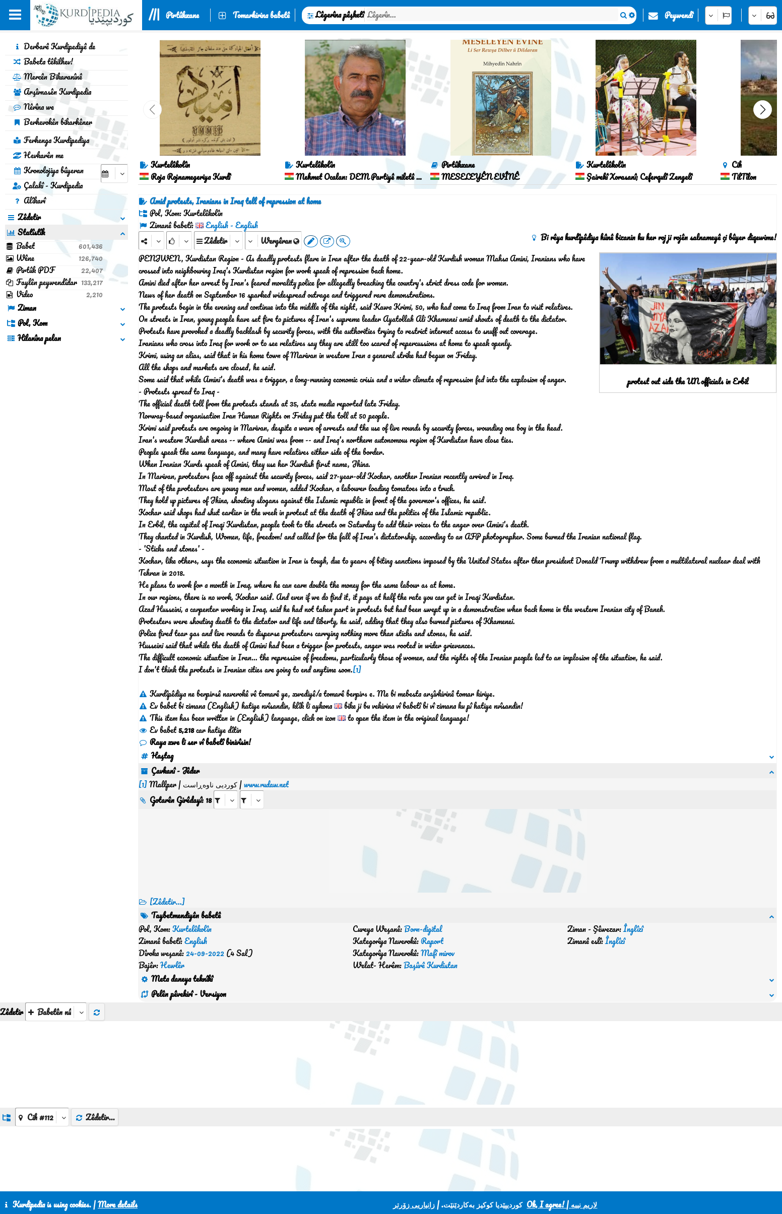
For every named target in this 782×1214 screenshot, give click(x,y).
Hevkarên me (38, 155)
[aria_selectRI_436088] (225, 787)
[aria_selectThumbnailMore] (56, 951)
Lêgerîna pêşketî (339, 15)
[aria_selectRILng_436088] (252, 787)
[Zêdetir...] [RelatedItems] (167, 890)
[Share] (151, 240)
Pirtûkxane (182, 15)
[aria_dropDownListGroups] (42, 1056)
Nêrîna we (33, 107)
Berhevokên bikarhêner (52, 122)
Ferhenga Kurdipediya (51, 140)
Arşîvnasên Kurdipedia (52, 92)
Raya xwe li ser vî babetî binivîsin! (195, 742)
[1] (357, 669)
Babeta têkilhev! (43, 61)
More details (118, 1204)
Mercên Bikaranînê (47, 77)
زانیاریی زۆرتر (414, 1204)
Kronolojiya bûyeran (48, 170)
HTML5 (451, 1180)
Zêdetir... (95, 1057)
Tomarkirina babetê (261, 15)
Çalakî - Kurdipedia (48, 185)
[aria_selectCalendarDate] (114, 173)
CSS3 (412, 1180)
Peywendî (679, 15)
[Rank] (179, 240)
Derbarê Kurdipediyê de (54, 46)
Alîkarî (29, 200)
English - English (232, 225)
